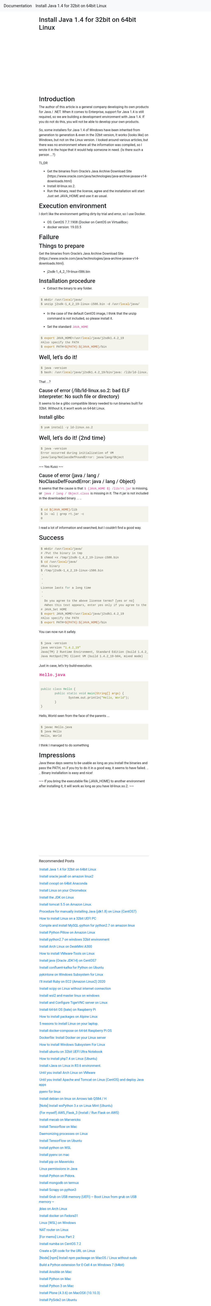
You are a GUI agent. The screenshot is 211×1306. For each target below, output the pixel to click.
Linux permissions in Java (58, 1169)
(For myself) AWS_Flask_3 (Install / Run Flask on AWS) (79, 1113)
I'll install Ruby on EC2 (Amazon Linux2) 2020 (72, 982)
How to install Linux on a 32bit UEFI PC (67, 918)
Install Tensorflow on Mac (58, 1127)
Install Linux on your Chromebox (62, 890)
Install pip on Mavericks (56, 1162)
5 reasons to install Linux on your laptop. (68, 1024)
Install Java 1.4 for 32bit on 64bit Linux (71, 5)
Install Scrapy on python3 (57, 1190)
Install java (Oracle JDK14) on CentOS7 (67, 960)
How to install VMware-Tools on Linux (67, 953)
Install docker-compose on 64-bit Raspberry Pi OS (75, 1031)
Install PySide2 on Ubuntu (58, 1300)
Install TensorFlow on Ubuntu (60, 1141)
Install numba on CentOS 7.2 (60, 1244)
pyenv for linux (50, 1092)
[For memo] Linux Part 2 (56, 1237)
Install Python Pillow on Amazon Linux (67, 932)
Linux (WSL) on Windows (57, 1223)
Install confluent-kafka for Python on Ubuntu (71, 967)
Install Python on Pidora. (57, 1176)
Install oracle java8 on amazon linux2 (66, 876)
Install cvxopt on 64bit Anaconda (63, 883)
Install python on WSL (55, 1148)
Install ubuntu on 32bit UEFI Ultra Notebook (70, 1052)
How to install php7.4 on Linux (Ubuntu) (68, 1059)
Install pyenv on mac (54, 1155)
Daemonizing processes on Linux (63, 1134)
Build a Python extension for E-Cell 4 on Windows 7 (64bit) (81, 1265)
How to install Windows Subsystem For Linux (72, 1045)
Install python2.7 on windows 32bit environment (74, 939)
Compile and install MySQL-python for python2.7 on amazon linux (87, 925)
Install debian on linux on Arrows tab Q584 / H (73, 1099)
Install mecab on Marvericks (60, 1120)
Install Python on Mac (55, 1279)
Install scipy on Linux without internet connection (75, 989)
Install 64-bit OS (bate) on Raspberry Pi (67, 1010)
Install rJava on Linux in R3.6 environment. (70, 1066)
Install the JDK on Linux (56, 897)
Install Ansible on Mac (55, 1272)
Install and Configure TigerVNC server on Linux (73, 1003)
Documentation (18, 5)
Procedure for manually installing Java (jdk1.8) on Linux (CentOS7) (87, 911)
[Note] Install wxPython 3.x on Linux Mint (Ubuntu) (76, 1106)
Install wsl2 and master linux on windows (69, 996)
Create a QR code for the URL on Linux (67, 1251)
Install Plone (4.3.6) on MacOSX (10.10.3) (69, 1293)
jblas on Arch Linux (53, 1209)
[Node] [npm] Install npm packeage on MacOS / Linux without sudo (88, 1258)
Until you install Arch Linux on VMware (67, 1073)
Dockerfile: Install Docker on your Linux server (72, 1038)
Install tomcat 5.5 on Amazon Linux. (65, 904)
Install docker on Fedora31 (58, 1216)
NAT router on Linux (53, 1230)
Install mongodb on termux (59, 1183)
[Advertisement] (171, 323)
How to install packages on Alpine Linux (68, 1017)
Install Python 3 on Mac (56, 1286)
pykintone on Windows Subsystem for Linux (71, 975)
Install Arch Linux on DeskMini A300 (65, 946)
